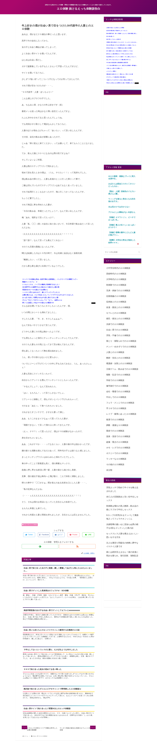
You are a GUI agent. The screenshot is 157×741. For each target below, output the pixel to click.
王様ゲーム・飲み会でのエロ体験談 (122, 369)
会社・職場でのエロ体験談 (118, 391)
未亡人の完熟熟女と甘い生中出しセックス (122, 498)
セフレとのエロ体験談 (116, 313)
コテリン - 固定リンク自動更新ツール (93, 303)
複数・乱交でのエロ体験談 (118, 375)
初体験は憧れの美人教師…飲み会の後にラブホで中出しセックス (122, 508)
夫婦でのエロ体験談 (115, 324)
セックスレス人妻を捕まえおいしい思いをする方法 (122, 535)
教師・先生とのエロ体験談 (118, 358)
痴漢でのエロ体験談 (115, 419)
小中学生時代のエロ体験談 (118, 268)
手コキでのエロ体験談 (116, 408)
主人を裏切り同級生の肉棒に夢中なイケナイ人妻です (122, 545)
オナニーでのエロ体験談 (117, 453)
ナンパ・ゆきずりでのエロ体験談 (121, 346)
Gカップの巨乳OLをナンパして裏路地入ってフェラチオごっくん (122, 517)
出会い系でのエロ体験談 (29, 524)
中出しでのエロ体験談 (116, 397)
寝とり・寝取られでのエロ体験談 (121, 341)
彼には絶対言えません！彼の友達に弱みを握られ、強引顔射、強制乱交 (122, 554)
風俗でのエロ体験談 (115, 431)
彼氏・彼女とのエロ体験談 (118, 318)
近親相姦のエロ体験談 (116, 296)
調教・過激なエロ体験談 (117, 425)
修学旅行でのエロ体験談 (117, 386)
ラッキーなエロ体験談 (116, 459)
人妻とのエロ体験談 (115, 352)
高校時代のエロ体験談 (116, 274)
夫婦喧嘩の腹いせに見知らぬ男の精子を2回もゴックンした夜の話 (122, 526)
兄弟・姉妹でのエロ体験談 (118, 290)
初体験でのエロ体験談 (116, 285)
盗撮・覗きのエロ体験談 (117, 442)
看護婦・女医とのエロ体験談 (119, 363)
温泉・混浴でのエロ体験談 (118, 436)
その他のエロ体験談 (115, 464)
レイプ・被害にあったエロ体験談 (121, 414)
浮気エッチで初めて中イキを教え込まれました (122, 489)
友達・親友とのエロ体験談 (118, 307)
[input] (122, 252)
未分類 (109, 470)
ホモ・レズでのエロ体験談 (118, 448)
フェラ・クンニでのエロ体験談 (120, 403)
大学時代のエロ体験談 (116, 279)
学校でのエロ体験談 (115, 380)
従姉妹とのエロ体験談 (116, 302)
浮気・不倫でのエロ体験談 (118, 335)
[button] (139, 252)
